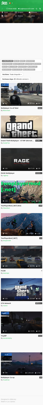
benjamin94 (7, 240)
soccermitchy (7, 338)
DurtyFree (6, 143)
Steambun (6, 208)
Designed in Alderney (8, 399)
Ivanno (5, 305)
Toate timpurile (12, 74)
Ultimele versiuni (15, 79)
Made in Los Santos (8, 401)
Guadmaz (6, 380)
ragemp (5, 175)
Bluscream (6, 110)
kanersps (6, 273)
